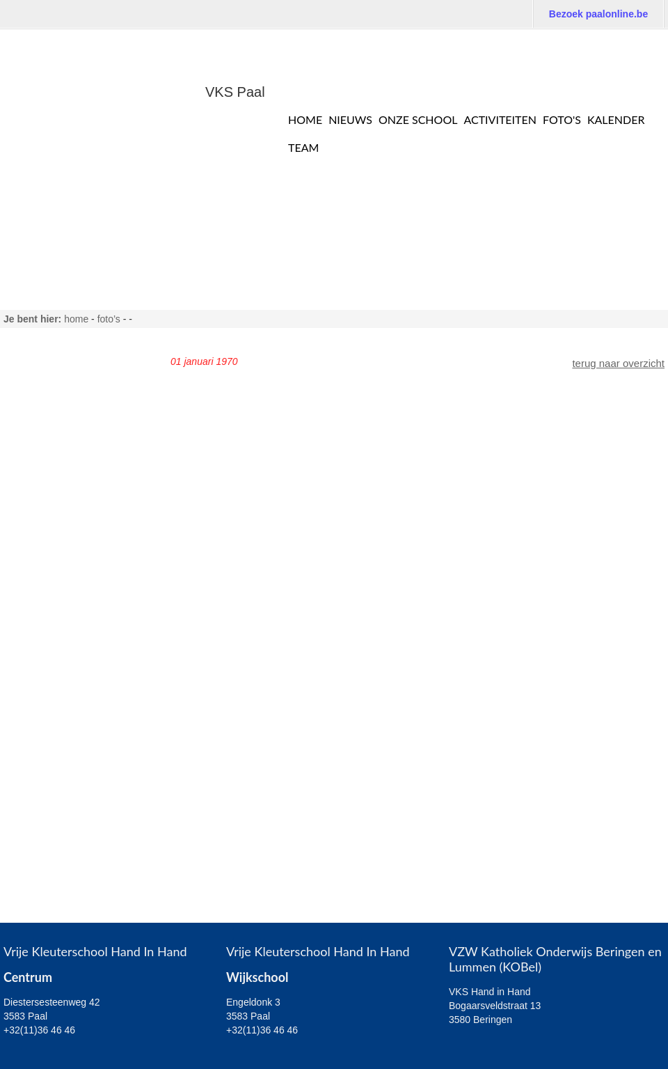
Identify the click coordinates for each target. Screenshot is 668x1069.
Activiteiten (499, 119)
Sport (24, 775)
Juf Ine (27, 559)
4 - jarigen (35, 732)
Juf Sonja (34, 645)
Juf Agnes (35, 602)
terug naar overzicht (618, 363)
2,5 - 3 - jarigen (47, 710)
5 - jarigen (35, 753)
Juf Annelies (40, 472)
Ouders (29, 796)
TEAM (303, 147)
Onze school (418, 119)
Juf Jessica (37, 537)
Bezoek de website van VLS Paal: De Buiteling (543, 42)
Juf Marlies (37, 386)
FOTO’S (108, 319)
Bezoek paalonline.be (598, 13)
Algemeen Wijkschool (61, 688)
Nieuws (350, 119)
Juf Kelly (31, 580)
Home (305, 119)
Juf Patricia (37, 429)
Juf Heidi (32, 451)
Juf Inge (30, 516)
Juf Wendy (36, 624)
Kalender (616, 119)
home (76, 319)
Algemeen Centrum (57, 667)
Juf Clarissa (39, 408)
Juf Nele (31, 494)
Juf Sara (31, 364)
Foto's (562, 119)
